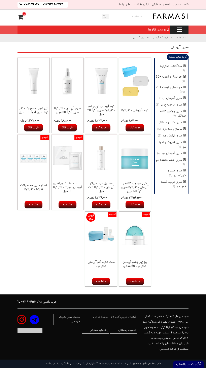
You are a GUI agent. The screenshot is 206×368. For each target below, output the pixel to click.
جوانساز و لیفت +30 (171, 76)
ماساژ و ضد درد (174, 129)
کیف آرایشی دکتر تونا (134, 110)
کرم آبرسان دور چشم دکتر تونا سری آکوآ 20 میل (101, 110)
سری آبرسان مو (174, 153)
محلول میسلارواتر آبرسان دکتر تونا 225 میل (101, 187)
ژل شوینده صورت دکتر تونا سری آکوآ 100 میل (33, 110)
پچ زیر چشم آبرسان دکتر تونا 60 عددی (135, 264)
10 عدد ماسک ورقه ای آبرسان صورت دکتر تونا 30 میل (67, 187)
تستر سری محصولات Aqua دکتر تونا (33, 187)
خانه (186, 4)
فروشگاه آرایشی (159, 38)
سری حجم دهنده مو (171, 160)
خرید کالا (135, 127)
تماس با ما (125, 4)
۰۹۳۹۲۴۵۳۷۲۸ (53, 4)
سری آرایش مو (174, 135)
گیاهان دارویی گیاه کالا (123, 317)
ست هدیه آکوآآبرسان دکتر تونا (101, 264)
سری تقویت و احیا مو (172, 145)
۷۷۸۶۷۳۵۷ (31, 4)
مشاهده (67, 204)
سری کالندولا (176, 122)
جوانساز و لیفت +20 (171, 87)
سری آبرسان (176, 98)
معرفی (177, 4)
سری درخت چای (173, 104)
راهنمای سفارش (161, 4)
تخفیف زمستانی (127, 330)
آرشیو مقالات (142, 4)
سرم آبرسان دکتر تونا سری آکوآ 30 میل (67, 110)
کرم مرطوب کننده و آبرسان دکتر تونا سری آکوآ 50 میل (134, 187)
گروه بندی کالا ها (168, 29)
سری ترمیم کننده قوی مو (173, 184)
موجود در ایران (100, 317)
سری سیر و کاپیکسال (177, 173)
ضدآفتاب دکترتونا (173, 66)
